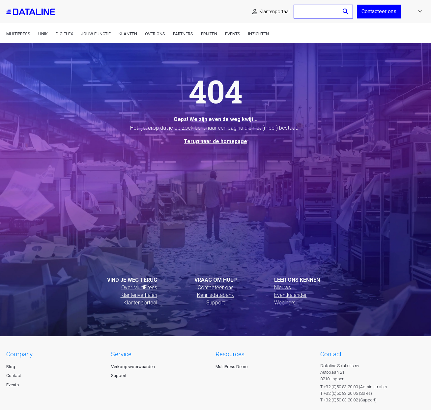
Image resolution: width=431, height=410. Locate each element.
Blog (10, 366)
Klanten (128, 33)
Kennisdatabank (215, 295)
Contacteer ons (378, 11)
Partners (183, 33)
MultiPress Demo (232, 366)
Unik (43, 33)
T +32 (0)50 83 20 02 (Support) (348, 399)
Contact (13, 375)
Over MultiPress (139, 287)
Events (232, 33)
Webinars (285, 303)
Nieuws (282, 287)
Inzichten (258, 33)
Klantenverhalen (139, 295)
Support (215, 303)
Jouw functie (96, 33)
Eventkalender (290, 295)
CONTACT (331, 354)
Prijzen (209, 33)
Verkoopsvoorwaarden (133, 366)
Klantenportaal (274, 11)
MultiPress (18, 33)
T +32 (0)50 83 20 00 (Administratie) (353, 386)
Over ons (155, 33)
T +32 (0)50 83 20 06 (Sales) (346, 393)
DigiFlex (64, 33)
